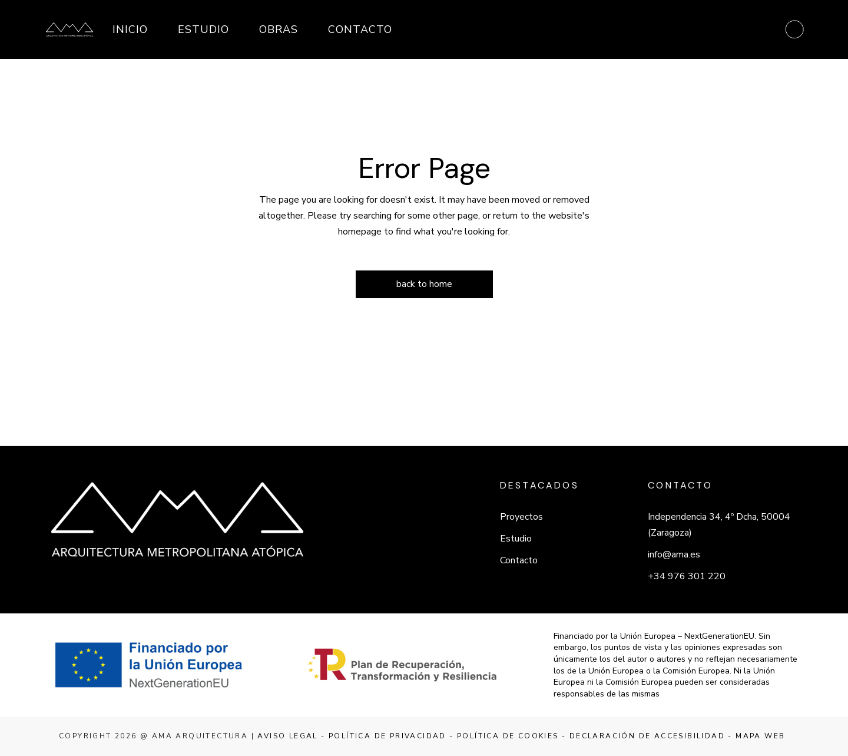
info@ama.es (674, 554)
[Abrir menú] (794, 29)
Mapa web (760, 736)
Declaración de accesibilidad (647, 736)
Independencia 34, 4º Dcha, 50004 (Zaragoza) (719, 524)
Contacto (519, 560)
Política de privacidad (387, 736)
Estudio (516, 538)
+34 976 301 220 (687, 576)
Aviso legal (287, 736)
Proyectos (521, 516)
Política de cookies (508, 736)
